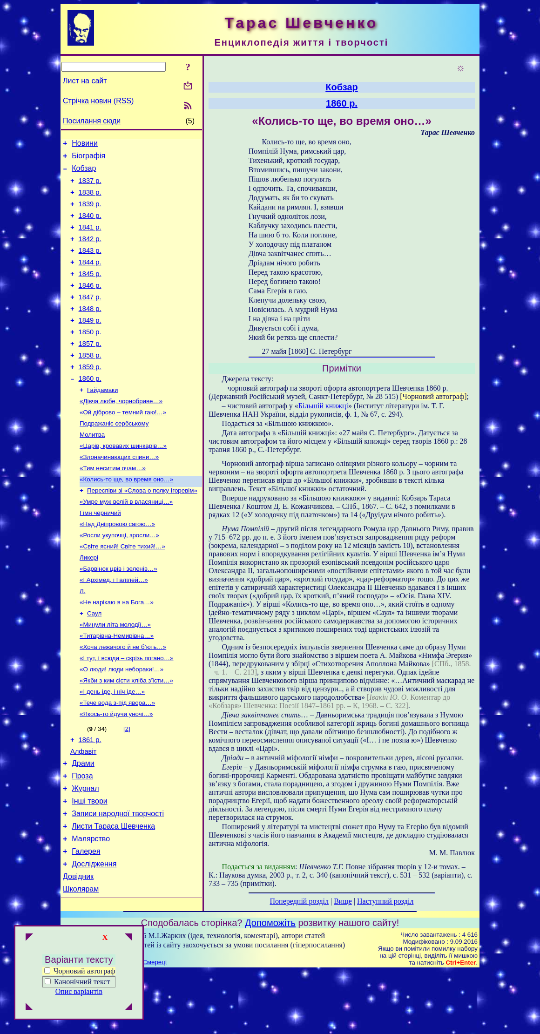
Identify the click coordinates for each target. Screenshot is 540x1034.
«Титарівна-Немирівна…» (117, 686)
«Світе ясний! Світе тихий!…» (122, 589)
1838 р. (90, 199)
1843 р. (90, 264)
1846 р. (90, 303)
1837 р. (90, 186)
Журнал (85, 853)
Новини (85, 145)
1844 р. (90, 277)
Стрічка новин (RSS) (98, 101)
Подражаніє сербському (114, 456)
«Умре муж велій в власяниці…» (126, 541)
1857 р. (90, 368)
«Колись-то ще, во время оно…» (126, 517)
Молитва (92, 468)
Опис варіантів (78, 991)
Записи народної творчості (118, 881)
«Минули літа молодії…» (115, 674)
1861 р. (90, 798)
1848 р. (90, 329)
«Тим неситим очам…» (113, 504)
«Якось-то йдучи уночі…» (116, 771)
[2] (126, 786)
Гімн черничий (100, 553)
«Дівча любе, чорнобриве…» (121, 432)
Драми (83, 825)
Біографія (88, 158)
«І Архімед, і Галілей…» (114, 625)
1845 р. (90, 290)
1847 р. (90, 316)
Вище (343, 901)
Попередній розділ (299, 901)
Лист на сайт (85, 81)
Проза (82, 839)
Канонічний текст (82, 982)
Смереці (154, 1024)
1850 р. (90, 355)
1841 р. (90, 238)
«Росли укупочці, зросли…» (119, 577)
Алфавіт (83, 811)
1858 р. (90, 381)
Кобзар (84, 172)
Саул (94, 662)
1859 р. (90, 395)
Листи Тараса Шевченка (113, 895)
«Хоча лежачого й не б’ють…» (123, 698)
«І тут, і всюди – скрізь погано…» (127, 710)
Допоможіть (270, 985)
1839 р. (90, 212)
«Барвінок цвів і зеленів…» (118, 613)
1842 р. (90, 251)
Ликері (89, 601)
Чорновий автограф (79, 971)
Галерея (86, 922)
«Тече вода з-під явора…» (117, 759)
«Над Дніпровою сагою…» (117, 565)
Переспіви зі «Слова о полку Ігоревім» (142, 529)
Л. (82, 638)
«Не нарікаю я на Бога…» (117, 650)
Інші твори (90, 867)
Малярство (91, 908)
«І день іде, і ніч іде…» (112, 746)
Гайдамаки (102, 420)
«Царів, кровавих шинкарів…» (123, 480)
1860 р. (90, 408)
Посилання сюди (92, 121)
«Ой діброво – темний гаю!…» (123, 444)
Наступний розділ (385, 901)
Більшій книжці (323, 406)
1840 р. (90, 225)
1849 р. (90, 342)
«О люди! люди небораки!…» (121, 722)
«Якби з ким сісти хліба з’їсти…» (126, 734)
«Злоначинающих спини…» (119, 492)
